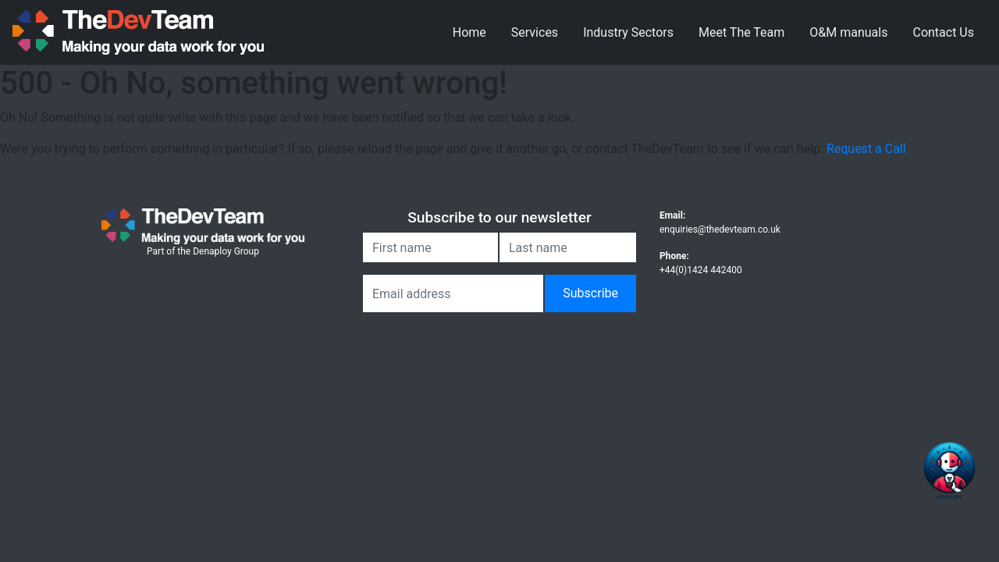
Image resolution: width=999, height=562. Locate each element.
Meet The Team (741, 32)
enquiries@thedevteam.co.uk (719, 229)
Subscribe (590, 293)
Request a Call (866, 148)
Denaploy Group (226, 251)
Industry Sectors (628, 32)
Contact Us (943, 32)
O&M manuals (848, 32)
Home (469, 32)
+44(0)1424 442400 (700, 270)
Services (534, 32)
